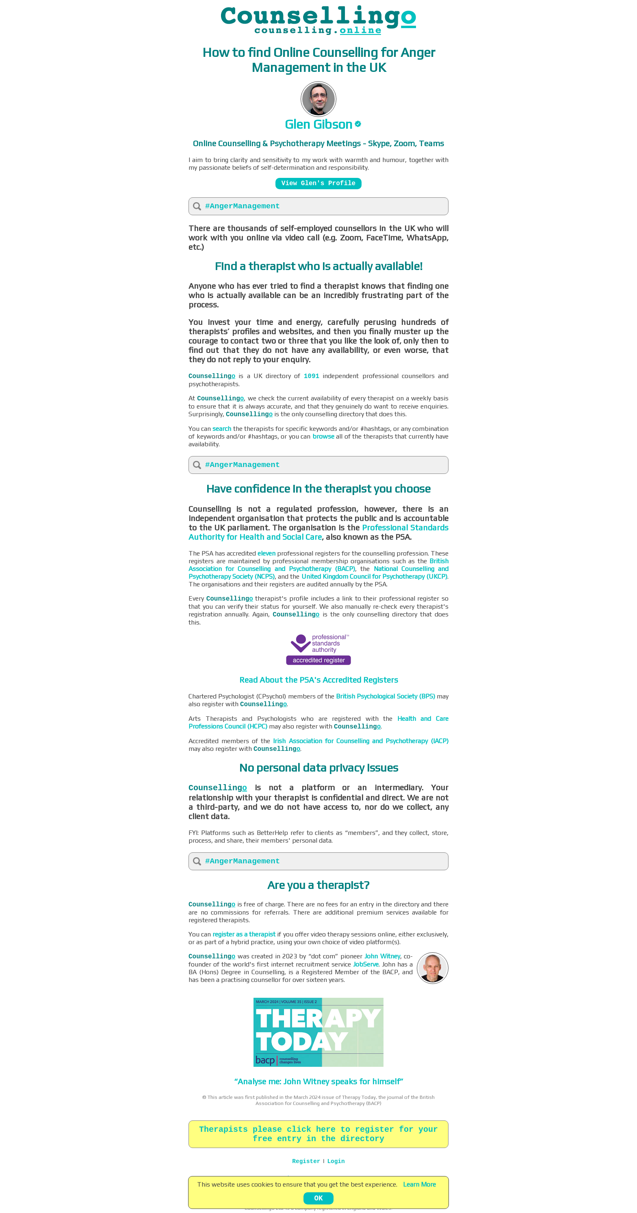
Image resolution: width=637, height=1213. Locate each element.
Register (306, 1161)
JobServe (366, 964)
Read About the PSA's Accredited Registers (318, 679)
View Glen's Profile (318, 183)
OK (318, 1198)
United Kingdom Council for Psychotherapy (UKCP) (374, 576)
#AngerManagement (242, 206)
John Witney (382, 956)
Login (335, 1161)
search (221, 428)
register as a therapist (243, 934)
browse (323, 436)
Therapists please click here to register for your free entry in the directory (318, 1134)
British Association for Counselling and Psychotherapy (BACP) (318, 565)
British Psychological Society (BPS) (385, 696)
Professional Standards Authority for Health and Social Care (318, 532)
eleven (266, 553)
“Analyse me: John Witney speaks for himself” (318, 1081)
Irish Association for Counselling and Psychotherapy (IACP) (360, 741)
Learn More (419, 1184)
